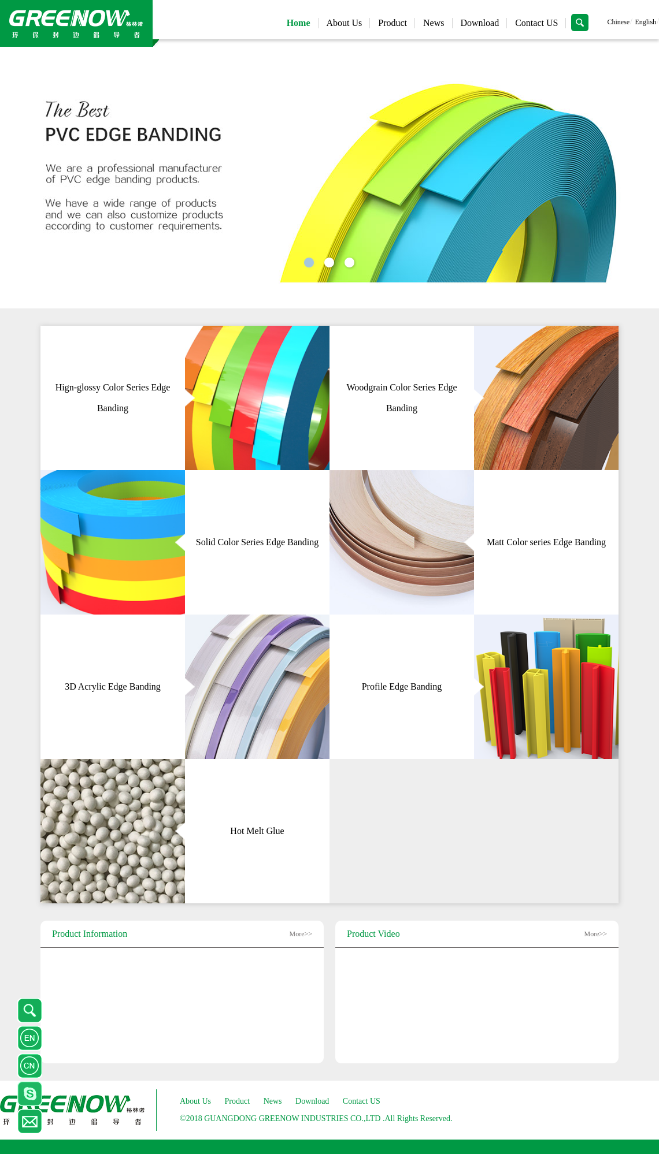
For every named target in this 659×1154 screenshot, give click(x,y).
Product (392, 23)
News (433, 23)
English (645, 22)
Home (298, 23)
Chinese (618, 22)
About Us (344, 23)
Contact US (536, 23)
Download (480, 23)
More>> (300, 934)
